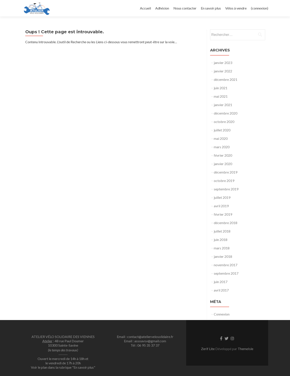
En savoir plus (211, 8)
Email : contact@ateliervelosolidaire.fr (145, 337)
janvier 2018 (223, 256)
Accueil (145, 8)
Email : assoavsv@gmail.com (145, 341)
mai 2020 (221, 138)
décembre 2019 (225, 172)
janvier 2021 (223, 105)
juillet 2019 (222, 197)
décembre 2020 (225, 113)
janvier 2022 (223, 71)
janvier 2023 (223, 63)
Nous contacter (185, 8)
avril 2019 (221, 206)
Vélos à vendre (236, 8)
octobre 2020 (224, 121)
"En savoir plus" (83, 367)
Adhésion (162, 8)
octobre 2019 (224, 180)
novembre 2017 (225, 265)
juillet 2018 (222, 231)
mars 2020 (222, 147)
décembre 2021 (225, 79)
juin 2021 (220, 88)
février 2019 (223, 214)
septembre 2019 (226, 189)
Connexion (222, 314)
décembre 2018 (225, 223)
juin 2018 (220, 239)
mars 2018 (222, 248)
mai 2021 (221, 96)
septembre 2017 (226, 273)
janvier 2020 (223, 164)
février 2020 (223, 155)
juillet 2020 (222, 130)
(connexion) (259, 8)
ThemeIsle (245, 349)
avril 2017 (221, 290)
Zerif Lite (208, 349)
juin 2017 (220, 282)
